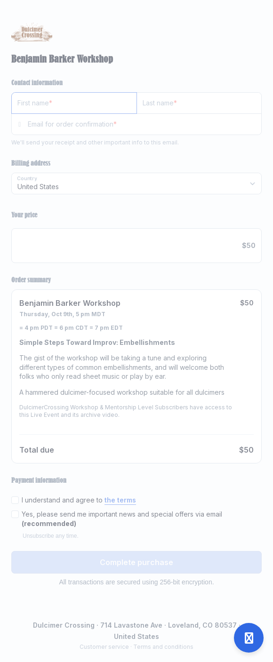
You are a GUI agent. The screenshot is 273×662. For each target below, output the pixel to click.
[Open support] (249, 638)
